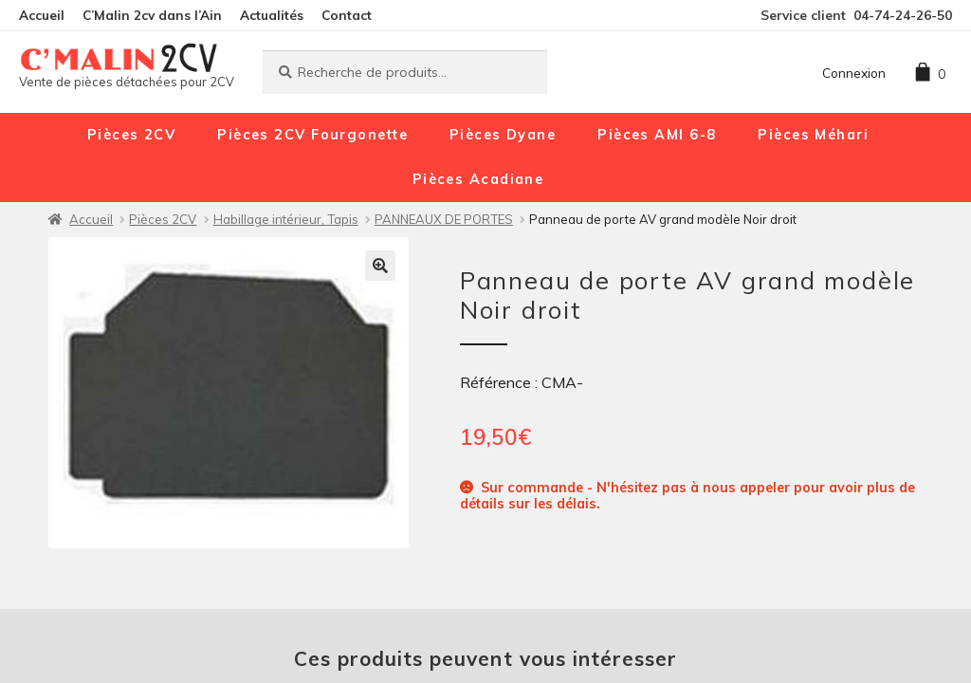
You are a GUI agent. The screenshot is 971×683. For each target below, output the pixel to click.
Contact (346, 15)
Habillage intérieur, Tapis (285, 219)
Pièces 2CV (131, 134)
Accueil (41, 15)
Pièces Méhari (813, 134)
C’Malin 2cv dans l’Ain (152, 15)
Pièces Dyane (502, 134)
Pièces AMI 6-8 (656, 134)
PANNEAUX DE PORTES (444, 219)
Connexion (854, 73)
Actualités (271, 15)
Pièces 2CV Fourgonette (312, 134)
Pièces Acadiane (478, 179)
